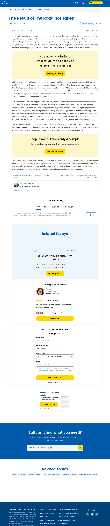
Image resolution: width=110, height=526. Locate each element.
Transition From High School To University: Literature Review (31, 177)
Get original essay (55, 73)
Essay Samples (22, 10)
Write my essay (55, 273)
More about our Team (21, 191)
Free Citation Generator (48, 513)
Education (34, 10)
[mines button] (38, 356)
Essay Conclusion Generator (67, 510)
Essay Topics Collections (66, 520)
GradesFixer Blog (63, 524)
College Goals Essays (18, 474)
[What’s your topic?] (55, 340)
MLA (45, 207)
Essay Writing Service (47, 520)
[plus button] (72, 356)
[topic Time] (68, 348)
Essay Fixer (43, 517)
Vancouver (68, 207)
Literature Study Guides (48, 510)
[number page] (55, 356)
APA (38, 207)
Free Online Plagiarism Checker (69, 513)
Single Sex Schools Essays (51, 474)
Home (12, 10)
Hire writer (55, 318)
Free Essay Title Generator (67, 517)
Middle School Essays (69, 474)
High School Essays (34, 474)
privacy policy (49, 370)
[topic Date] (48, 348)
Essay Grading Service (47, 524)
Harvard (55, 207)
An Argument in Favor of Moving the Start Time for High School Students (78, 177)
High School (44, 10)
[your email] (55, 364)
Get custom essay (55, 151)
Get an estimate (55, 377)
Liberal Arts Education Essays (88, 474)
